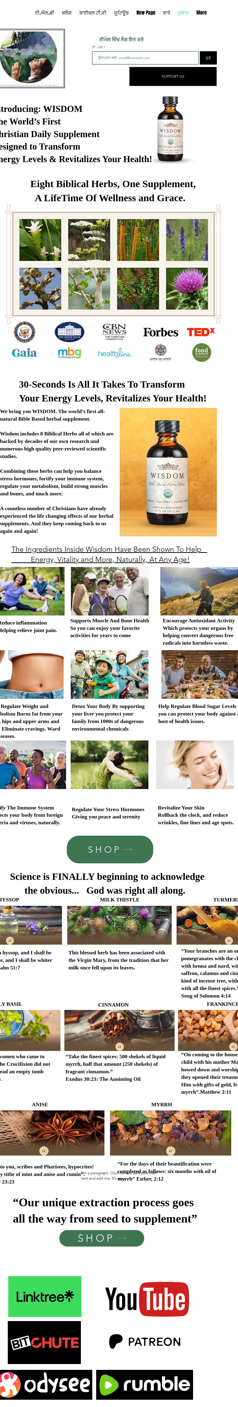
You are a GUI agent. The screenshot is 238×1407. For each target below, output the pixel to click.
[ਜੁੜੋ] (208, 58)
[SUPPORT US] (173, 76)
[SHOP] (110, 849)
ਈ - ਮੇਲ (97, 47)
